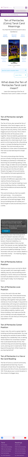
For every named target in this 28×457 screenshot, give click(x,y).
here (14, 226)
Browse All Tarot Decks (21, 10)
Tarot (3, 443)
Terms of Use (14, 228)
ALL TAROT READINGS (5, 455)
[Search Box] (18, 8)
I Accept (6, 231)
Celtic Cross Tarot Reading (20, 451)
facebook (2, 438)
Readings (18, 443)
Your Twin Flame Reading (20, 453)
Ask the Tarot (17, 444)
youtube (25, 438)
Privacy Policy (5, 228)
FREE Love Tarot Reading (6, 449)
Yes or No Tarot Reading (6, 451)
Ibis (8, 65)
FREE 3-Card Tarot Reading (6, 446)
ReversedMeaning (14, 35)
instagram (14, 438)
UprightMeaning (5, 35)
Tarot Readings (4, 444)
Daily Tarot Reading (5, 453)
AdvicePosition (23, 35)
